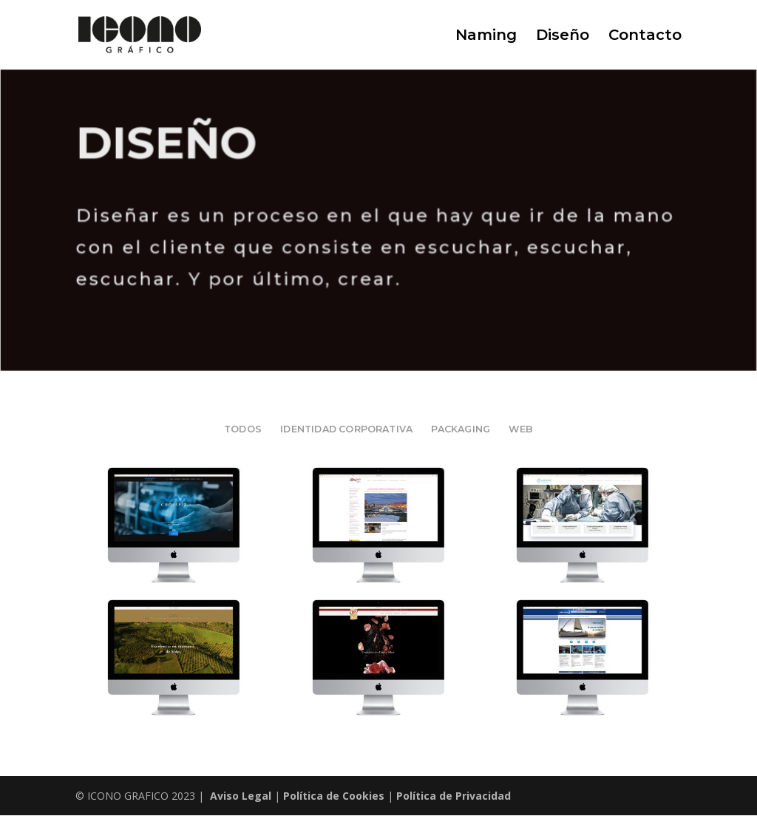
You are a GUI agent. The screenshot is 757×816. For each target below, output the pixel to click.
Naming (486, 37)
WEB (521, 429)
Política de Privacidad (453, 796)
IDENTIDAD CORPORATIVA (346, 429)
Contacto (645, 37)
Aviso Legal (240, 796)
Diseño (562, 37)
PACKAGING (460, 429)
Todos (243, 429)
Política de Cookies (333, 796)
